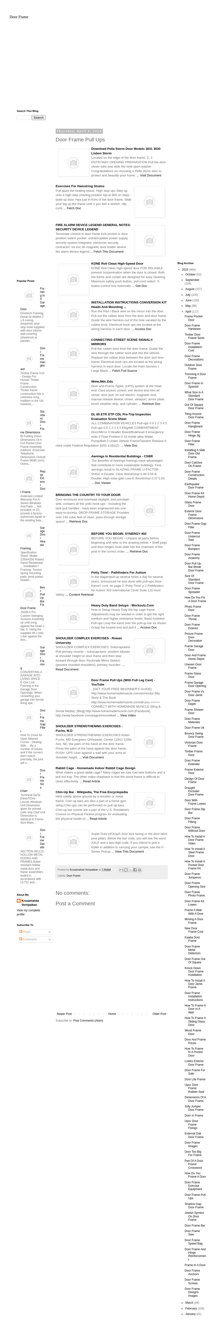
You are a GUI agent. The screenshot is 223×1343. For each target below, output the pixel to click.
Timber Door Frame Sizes (194, 336)
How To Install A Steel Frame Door (195, 852)
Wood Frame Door (193, 1032)
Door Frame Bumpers (192, 547)
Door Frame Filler (192, 442)
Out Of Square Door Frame (194, 406)
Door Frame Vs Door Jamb (194, 693)
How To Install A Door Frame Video (195, 840)
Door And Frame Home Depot (195, 657)
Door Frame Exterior (192, 626)
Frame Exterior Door (194, 771)
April (188, 311)
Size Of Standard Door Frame (194, 579)
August (190, 289)
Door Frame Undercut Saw (192, 536)
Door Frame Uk (194, 727)
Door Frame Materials (192, 720)
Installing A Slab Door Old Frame (195, 453)
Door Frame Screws (192, 1281)
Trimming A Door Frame (195, 375)
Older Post (159, 1014)
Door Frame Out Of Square (195, 960)
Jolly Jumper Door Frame (194, 1108)
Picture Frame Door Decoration (194, 637)
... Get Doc (139, 286)
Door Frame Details (42, 838)
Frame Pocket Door (194, 318)
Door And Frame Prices (195, 1041)
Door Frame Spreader (192, 590)
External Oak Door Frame (194, 1135)
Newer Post (64, 1014)
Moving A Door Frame (194, 921)
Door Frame (19, 17)
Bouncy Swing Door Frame (194, 735)
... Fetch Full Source (123, 370)
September (192, 280)
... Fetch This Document (107, 251)
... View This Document (128, 851)
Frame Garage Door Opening (195, 684)
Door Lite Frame (195, 1079)
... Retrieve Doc (149, 404)
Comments (28, 939)
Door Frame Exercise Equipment (193, 1186)
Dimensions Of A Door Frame (195, 1099)
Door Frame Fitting (192, 820)
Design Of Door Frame (195, 780)
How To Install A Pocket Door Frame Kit (195, 865)
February (191, 1308)
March (189, 1302)
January (190, 1314)
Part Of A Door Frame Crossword (194, 1164)
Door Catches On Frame (193, 464)
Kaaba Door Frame (192, 939)
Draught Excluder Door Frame (194, 791)
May (188, 306)
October (190, 274)
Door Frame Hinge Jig (192, 433)
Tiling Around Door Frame (194, 415)
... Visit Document (149, 175)
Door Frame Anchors (192, 1272)
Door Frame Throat (192, 617)
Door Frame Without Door (195, 829)
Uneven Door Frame (193, 666)
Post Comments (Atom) (88, 1020)
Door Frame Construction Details (194, 475)
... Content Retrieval (79, 594)
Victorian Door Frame (194, 744)
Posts (24, 932)
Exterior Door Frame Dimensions (194, 515)
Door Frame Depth (192, 702)
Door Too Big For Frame (193, 1153)
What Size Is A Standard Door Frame (194, 396)
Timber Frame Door (194, 753)
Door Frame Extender (192, 762)
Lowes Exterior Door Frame (194, 1062)
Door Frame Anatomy (192, 556)
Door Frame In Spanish (194, 385)
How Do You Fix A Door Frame (195, 599)
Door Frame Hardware (193, 327)
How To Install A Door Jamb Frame (195, 984)
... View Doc (129, 445)
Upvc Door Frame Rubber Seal (194, 1088)
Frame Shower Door (194, 711)
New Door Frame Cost (194, 930)
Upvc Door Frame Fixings (191, 1124)
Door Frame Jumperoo (193, 875)
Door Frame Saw (192, 1232)
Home (112, 1014)
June (188, 300)
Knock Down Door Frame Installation (194, 971)
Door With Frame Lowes (195, 802)
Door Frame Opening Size (195, 884)
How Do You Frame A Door (195, 1175)
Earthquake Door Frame (194, 486)
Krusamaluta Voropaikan (30, 903)
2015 (185, 269)
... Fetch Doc (72, 208)
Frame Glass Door (193, 675)
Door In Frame (194, 1115)
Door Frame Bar (195, 1225)
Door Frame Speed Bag (193, 1241)
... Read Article (90, 781)
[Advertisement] (111, 66)
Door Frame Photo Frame (195, 893)
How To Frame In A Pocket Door (194, 1052)
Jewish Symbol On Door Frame (194, 1216)
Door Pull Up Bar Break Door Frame (194, 567)
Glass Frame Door (193, 504)
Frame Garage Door (194, 648)
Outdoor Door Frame (193, 366)
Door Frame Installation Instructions (194, 996)
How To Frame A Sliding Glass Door (195, 1021)
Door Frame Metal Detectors (192, 950)
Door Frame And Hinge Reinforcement (195, 1254)
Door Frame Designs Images (192, 1292)
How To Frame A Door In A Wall (195, 1009)
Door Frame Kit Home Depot (194, 495)
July (188, 295)
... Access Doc (141, 329)
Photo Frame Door (193, 608)
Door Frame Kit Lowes (194, 903)
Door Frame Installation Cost (193, 347)
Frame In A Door (195, 1265)
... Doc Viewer (101, 483)
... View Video (126, 715)
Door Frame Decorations (194, 358)
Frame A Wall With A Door (194, 911)
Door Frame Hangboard (193, 424)
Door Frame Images (192, 1144)
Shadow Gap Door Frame (194, 1205)
